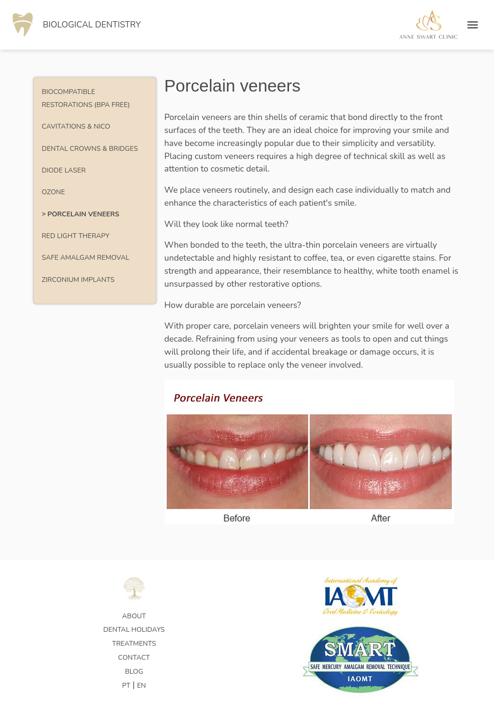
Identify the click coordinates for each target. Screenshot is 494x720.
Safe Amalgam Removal (85, 257)
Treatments (134, 643)
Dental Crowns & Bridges (89, 148)
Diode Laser (63, 170)
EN (141, 685)
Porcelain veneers (83, 214)
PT (126, 685)
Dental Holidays (134, 629)
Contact (134, 657)
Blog (134, 671)
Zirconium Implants (77, 279)
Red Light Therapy (75, 235)
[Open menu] (472, 24)
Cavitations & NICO (75, 126)
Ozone (53, 192)
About (134, 616)
